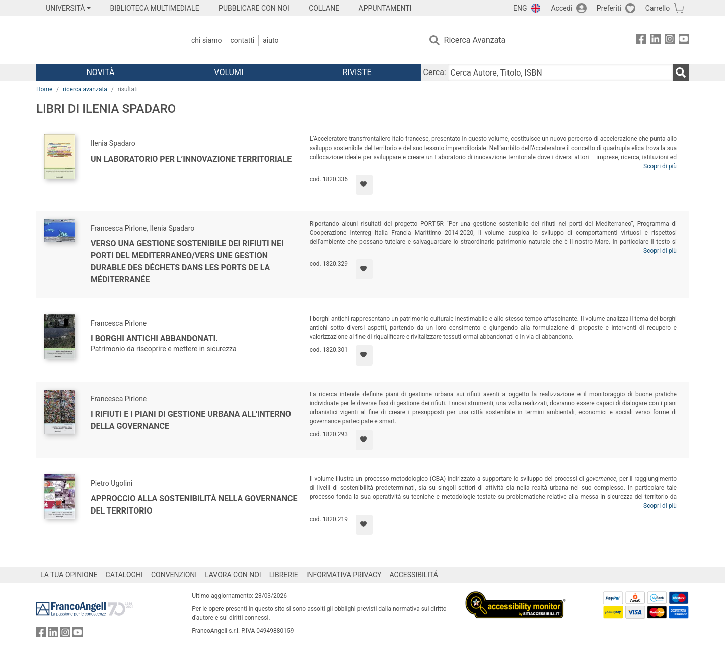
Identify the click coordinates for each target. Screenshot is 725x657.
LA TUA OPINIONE (69, 575)
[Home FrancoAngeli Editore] (103, 40)
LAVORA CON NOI (233, 575)
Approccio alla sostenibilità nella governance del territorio (194, 505)
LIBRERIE (283, 575)
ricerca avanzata (85, 89)
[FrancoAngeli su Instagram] (670, 40)
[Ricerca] (681, 72)
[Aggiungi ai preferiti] (364, 185)
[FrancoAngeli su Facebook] (641, 40)
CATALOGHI (124, 575)
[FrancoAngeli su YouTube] (684, 40)
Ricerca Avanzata (475, 40)
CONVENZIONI (174, 575)
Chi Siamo (206, 40)
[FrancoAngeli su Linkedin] (655, 40)
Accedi (561, 8)
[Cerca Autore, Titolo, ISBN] (560, 72)
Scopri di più (660, 166)
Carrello (657, 8)
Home (44, 89)
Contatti (242, 40)
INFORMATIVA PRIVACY (344, 575)
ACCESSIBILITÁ (414, 575)
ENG (520, 8)
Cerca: (434, 72)
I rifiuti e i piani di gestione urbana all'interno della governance (191, 420)
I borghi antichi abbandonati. (154, 338)
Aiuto (270, 40)
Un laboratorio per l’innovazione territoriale (191, 159)
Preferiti (609, 8)
